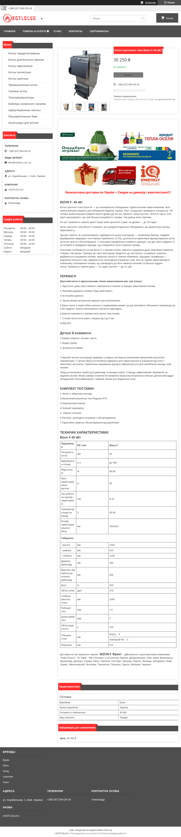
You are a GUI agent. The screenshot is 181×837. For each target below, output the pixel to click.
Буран (6, 760)
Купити (128, 75)
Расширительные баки (22, 116)
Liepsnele (8, 776)
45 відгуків (150, 2)
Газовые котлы (17, 91)
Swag (6, 771)
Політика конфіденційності (112, 833)
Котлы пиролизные (20, 66)
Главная (9, 31)
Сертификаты (99, 31)
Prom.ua (108, 830)
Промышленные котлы (22, 84)
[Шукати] (142, 18)
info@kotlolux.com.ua (19, 162)
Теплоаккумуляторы (21, 97)
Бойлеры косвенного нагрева (27, 103)
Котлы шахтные (18, 78)
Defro (6, 765)
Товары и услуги (34, 31)
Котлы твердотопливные (24, 53)
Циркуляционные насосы (24, 110)
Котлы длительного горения (26, 59)
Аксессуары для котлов (23, 122)
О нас (58, 31)
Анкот (6, 782)
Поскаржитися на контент (84, 833)
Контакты (75, 31)
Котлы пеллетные (19, 72)
